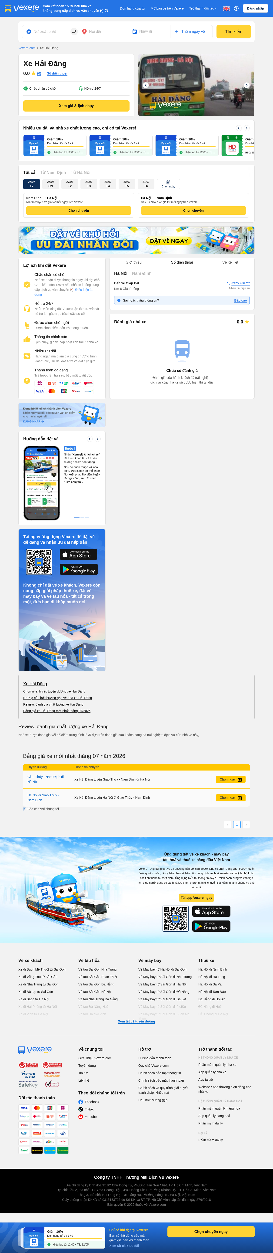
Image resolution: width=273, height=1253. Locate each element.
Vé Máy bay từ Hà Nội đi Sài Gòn (162, 969)
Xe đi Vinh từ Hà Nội (33, 1014)
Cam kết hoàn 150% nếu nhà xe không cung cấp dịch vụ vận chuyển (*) (73, 8)
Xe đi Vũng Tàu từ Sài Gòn (37, 977)
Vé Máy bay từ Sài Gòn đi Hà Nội (162, 984)
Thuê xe (206, 960)
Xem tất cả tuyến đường (136, 1021)
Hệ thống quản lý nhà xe (218, 1057)
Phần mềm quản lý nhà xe (217, 1064)
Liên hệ (83, 1080)
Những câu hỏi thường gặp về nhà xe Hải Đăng (57, 698)
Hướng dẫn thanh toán (154, 1058)
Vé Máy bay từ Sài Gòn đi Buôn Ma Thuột (164, 1016)
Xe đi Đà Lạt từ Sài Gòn (35, 992)
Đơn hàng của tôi (132, 8)
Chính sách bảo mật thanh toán (161, 1080)
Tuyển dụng (87, 1065)
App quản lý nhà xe (212, 1072)
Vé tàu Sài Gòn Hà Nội (94, 992)
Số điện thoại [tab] (182, 262)
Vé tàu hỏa (89, 960)
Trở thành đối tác (203, 8)
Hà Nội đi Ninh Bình (212, 969)
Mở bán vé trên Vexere (167, 8)
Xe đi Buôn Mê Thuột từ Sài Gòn (42, 969)
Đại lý (202, 1133)
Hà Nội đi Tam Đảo (212, 992)
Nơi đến (95, 31)
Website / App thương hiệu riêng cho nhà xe (224, 1089)
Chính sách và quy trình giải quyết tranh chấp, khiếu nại (163, 1090)
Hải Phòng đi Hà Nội (213, 1014)
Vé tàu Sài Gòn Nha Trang (97, 969)
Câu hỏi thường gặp (152, 1100)
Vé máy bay (149, 960)
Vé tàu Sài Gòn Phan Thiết (97, 977)
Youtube (91, 1117)
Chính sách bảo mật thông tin (159, 1073)
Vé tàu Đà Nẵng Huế (93, 1007)
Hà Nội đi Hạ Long (211, 977)
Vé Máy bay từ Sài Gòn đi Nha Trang (165, 977)
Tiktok (89, 1109)
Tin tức (83, 1073)
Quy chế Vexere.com (153, 1065)
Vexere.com (27, 48)
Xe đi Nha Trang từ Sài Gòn (38, 984)
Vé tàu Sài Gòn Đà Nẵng (96, 984)
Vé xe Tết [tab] (230, 262)
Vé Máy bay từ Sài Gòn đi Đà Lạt (162, 999)
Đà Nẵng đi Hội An (211, 999)
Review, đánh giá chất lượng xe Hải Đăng (53, 704)
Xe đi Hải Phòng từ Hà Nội (37, 1007)
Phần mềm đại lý (210, 1123)
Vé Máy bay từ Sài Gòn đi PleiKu (162, 1007)
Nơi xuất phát (44, 31)
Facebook (92, 1102)
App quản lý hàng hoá (214, 1116)
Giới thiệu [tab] (134, 262)
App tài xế (205, 1079)
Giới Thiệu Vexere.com (95, 1058)
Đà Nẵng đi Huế (210, 1007)
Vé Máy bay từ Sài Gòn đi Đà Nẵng (163, 992)
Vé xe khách (30, 960)
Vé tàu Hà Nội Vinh (92, 1014)
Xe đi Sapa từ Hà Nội (33, 999)
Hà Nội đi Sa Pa (210, 984)
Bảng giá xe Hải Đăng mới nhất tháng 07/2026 (56, 711)
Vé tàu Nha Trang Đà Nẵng (98, 999)
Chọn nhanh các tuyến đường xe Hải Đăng (54, 691)
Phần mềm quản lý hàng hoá (219, 1108)
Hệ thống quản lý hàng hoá (220, 1101)
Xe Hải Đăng (35, 684)
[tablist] (182, 262)
